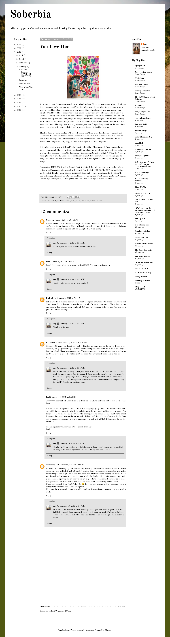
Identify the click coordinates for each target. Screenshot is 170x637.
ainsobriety (139, 105)
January (23, 67)
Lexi (48, 262)
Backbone (23, 80)
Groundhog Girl (52, 465)
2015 (19, 99)
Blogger (108, 630)
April (21, 55)
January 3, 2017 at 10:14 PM (72, 243)
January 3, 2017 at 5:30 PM (68, 298)
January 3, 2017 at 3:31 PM (66, 220)
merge (92, 201)
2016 (19, 95)
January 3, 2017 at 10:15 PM (72, 279)
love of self (85, 201)
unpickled (139, 143)
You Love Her (24, 84)
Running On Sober (142, 231)
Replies (52, 238)
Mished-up (139, 78)
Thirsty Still (140, 219)
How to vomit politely (144, 244)
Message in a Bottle (143, 72)
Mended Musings (142, 172)
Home (83, 607)
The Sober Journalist (143, 250)
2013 (19, 106)
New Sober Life (141, 237)
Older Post (121, 607)
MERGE (108, 179)
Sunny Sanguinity (142, 156)
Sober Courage (141, 131)
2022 (19, 48)
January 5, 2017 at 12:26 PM (72, 465)
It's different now (142, 225)
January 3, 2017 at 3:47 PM (62, 262)
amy (54, 243)
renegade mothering (143, 118)
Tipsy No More (141, 187)
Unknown (50, 220)
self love (99, 201)
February (23, 63)
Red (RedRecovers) (54, 342)
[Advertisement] (83, 585)
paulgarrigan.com (142, 112)
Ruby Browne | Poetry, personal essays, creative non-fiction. (144, 164)
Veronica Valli (141, 124)
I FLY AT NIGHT (142, 269)
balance (67, 201)
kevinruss (90, 630)
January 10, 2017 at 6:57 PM (72, 443)
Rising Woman (141, 277)
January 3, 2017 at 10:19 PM (72, 368)
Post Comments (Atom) (61, 611)
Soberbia (31, 14)
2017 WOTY (51, 201)
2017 (19, 52)
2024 (19, 45)
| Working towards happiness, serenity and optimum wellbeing (145, 210)
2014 (19, 103)
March (22, 59)
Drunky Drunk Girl (142, 91)
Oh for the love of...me (144, 263)
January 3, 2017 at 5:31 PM (75, 342)
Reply (48, 232)
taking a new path (142, 193)
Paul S (48, 397)
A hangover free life (143, 149)
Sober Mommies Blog (143, 137)
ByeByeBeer (51, 298)
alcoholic (60, 201)
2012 (19, 110)
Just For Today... (142, 85)
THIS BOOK (56, 167)
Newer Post (45, 607)
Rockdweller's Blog (143, 273)
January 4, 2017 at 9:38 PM (64, 397)
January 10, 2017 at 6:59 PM (72, 506)
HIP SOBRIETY (102, 170)
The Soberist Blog (142, 256)
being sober (75, 201)
